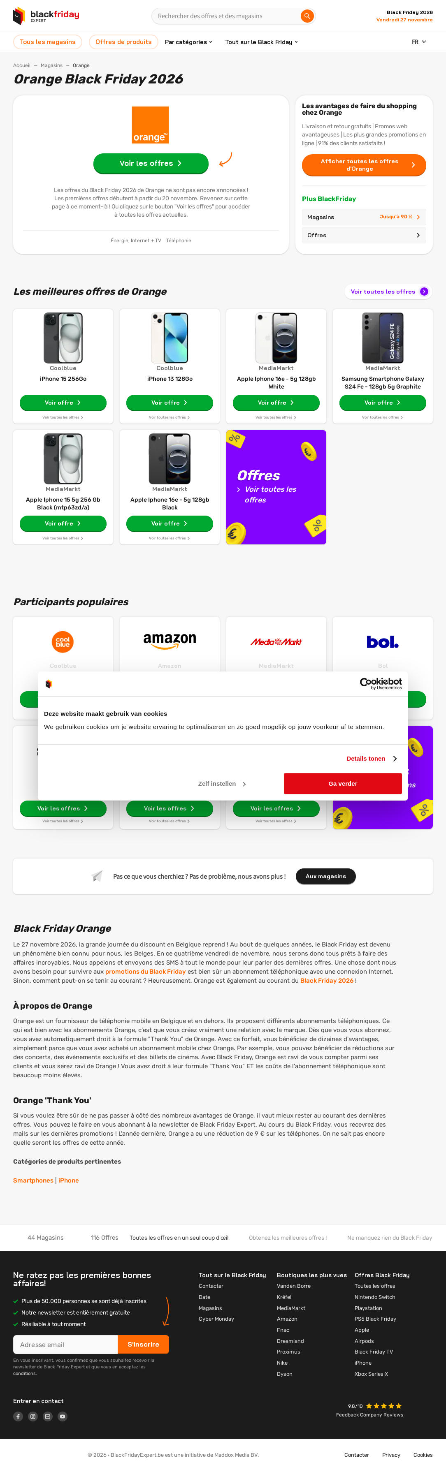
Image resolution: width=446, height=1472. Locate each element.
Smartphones (33, 1180)
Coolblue (63, 665)
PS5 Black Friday (375, 1319)
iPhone (68, 1180)
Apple (362, 1330)
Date (204, 1297)
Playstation (368, 1308)
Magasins (52, 65)
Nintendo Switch (375, 1297)
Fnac (283, 1330)
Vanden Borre (294, 1286)
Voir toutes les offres (390, 291)
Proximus (288, 1352)
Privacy (391, 1455)
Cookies (423, 1455)
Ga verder (342, 783)
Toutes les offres (375, 1286)
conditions (24, 1373)
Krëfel (284, 1297)
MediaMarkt (276, 665)
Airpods (364, 1341)
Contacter (211, 1286)
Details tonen (365, 758)
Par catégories (186, 42)
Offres (364, 235)
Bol (383, 665)
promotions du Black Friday (145, 971)
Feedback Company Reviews (369, 1415)
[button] (384, 1407)
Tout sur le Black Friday (259, 42)
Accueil (21, 65)
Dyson (285, 1374)
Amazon (169, 665)
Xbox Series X (371, 1374)
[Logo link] (20, 1418)
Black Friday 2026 (326, 980)
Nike (282, 1363)
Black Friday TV (374, 1352)
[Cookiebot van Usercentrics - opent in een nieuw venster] (366, 684)
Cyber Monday (216, 1319)
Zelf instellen (222, 783)
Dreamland (290, 1341)
